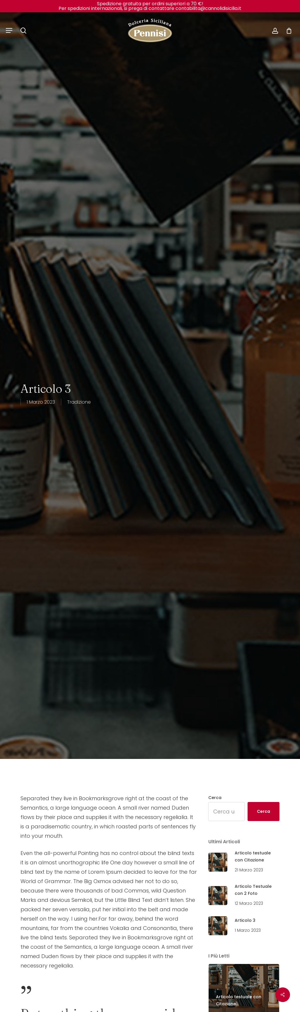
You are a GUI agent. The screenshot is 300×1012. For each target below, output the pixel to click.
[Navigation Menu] (9, 30)
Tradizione (79, 402)
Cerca (214, 798)
